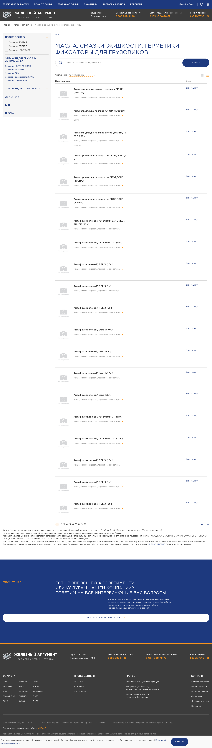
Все (57, 34)
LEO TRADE (80, 691)
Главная (6, 25)
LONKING (23, 682)
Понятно (180, 742)
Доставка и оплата (113, 4)
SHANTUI (23, 696)
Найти (196, 63)
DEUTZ (36, 682)
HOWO (6, 682)
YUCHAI (36, 687)
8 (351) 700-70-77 (160, 16)
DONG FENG (9, 696)
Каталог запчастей (16, 4)
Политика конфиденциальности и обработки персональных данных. (73, 723)
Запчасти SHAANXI (14, 70)
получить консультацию (106, 618)
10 (85, 524)
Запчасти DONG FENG (16, 81)
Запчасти (9, 676)
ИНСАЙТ (42, 728)
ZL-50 (35, 701)
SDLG (21, 687)
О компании (90, 4)
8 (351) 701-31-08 (199, 16)
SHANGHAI (38, 691)
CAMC (5, 701)
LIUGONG (23, 691)
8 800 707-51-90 (125, 16)
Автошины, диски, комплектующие (142, 682)
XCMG (22, 701)
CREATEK (79, 687)
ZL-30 (35, 696)
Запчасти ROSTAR (16, 42)
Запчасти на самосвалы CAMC (19, 77)
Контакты (136, 4)
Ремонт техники (43, 4)
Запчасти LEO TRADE (17, 50)
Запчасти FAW (12, 73)
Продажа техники (68, 4)
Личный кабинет (187, 4)
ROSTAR (78, 682)
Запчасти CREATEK (16, 46)
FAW (5, 691)
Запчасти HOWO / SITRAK (18, 66)
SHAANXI (7, 687)
